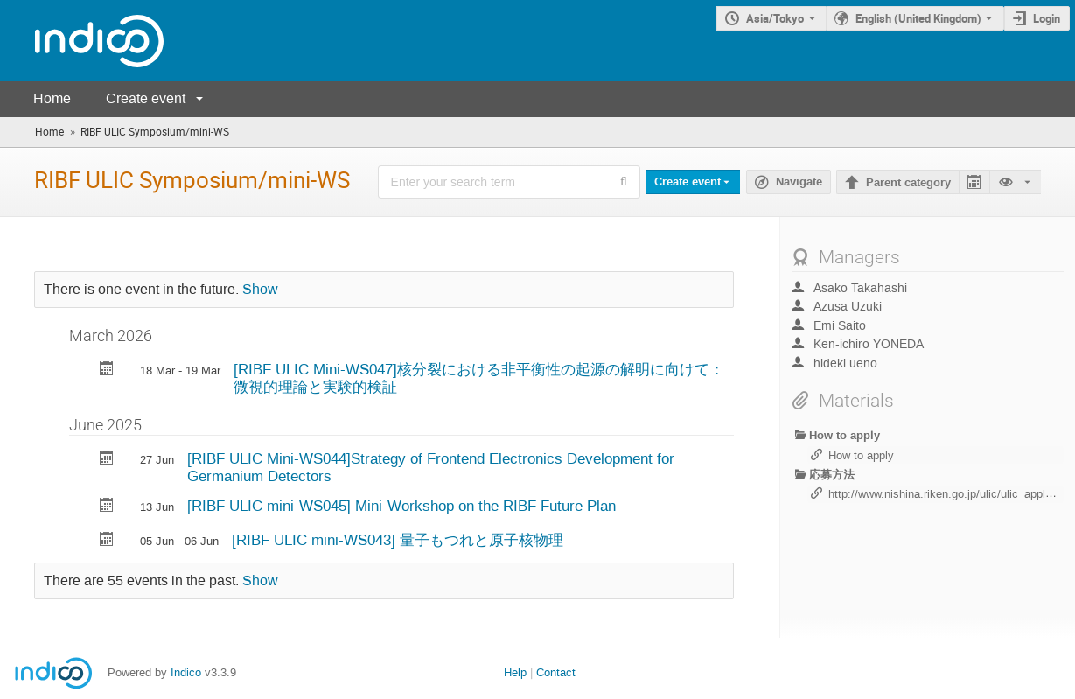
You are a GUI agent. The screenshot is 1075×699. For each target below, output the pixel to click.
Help (515, 672)
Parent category (908, 183)
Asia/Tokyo (775, 18)
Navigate (799, 182)
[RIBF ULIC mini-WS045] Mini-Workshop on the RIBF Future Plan (401, 505)
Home (52, 98)
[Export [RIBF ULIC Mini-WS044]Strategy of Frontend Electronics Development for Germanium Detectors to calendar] (107, 459)
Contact (556, 672)
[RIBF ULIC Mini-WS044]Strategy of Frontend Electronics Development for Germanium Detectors (430, 467)
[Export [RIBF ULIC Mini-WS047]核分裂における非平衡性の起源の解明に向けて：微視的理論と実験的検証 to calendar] (107, 370)
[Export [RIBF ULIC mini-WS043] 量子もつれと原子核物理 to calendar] (107, 541)
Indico (186, 672)
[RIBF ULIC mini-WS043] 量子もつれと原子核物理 (397, 539)
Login (1046, 18)
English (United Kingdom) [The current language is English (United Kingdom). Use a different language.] (918, 18)
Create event (145, 98)
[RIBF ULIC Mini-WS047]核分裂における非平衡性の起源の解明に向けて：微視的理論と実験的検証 (479, 378)
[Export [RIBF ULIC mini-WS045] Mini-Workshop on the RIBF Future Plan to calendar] (107, 507)
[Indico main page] (82, 40)
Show (260, 289)
